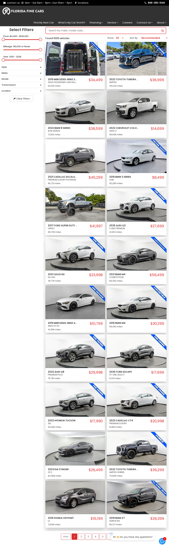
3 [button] (88, 536)
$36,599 (96, 129)
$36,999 (157, 80)
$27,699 (157, 226)
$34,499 (96, 80)
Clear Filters (21, 98)
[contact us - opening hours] (47, 2)
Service (112, 22)
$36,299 (157, 470)
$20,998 (157, 421)
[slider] (3, 39)
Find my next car (44, 22)
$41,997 (96, 226)
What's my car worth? (71, 22)
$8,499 (158, 177)
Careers (127, 22)
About (162, 22)
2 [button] (81, 536)
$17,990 (96, 421)
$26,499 (96, 470)
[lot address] (81, 2)
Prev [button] (65, 536)
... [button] (110, 536)
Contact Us (145, 22)
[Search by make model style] (102, 30)
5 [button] (102, 536)
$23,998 (96, 275)
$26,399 (157, 519)
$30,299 (157, 324)
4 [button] (95, 536)
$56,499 (157, 275)
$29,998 (96, 372)
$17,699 (157, 372)
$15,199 (97, 519)
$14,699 (157, 129)
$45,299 (96, 177)
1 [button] (74, 536)
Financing (96, 22)
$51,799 (96, 324)
